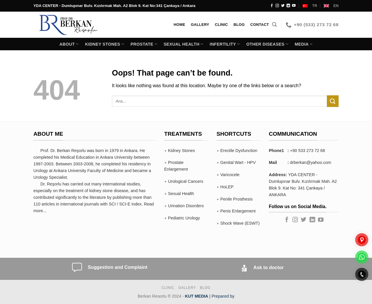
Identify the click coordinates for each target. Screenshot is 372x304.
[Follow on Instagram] (277, 6)
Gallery (187, 288)
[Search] (274, 24)
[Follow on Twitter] (283, 6)
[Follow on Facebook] (271, 6)
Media (303, 44)
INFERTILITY (225, 44)
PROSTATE (143, 44)
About (69, 44)
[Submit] (333, 101)
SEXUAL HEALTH (183, 44)
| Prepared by (209, 296)
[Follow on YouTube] (294, 6)
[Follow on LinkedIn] (288, 6)
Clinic (168, 288)
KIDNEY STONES (104, 44)
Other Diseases (267, 44)
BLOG (205, 288)
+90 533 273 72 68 (307, 150)
